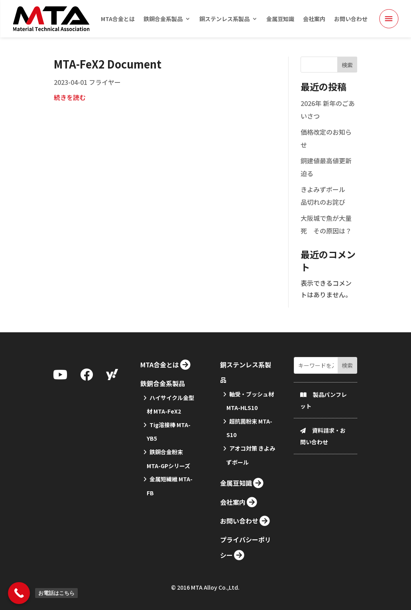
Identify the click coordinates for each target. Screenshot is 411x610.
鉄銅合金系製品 (163, 19)
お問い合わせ (351, 19)
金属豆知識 (280, 19)
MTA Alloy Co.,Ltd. (215, 589)
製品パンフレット (323, 437)
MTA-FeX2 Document (107, 75)
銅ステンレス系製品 (224, 19)
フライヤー (105, 93)
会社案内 (314, 19)
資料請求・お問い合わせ (323, 473)
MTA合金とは (118, 19)
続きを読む (70, 108)
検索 (347, 76)
